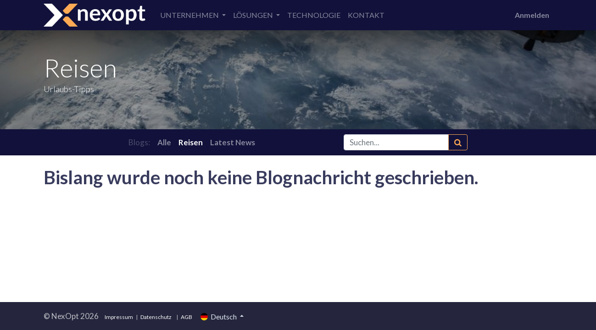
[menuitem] (314, 15)
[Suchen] (458, 142)
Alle (164, 142)
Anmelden (532, 15)
